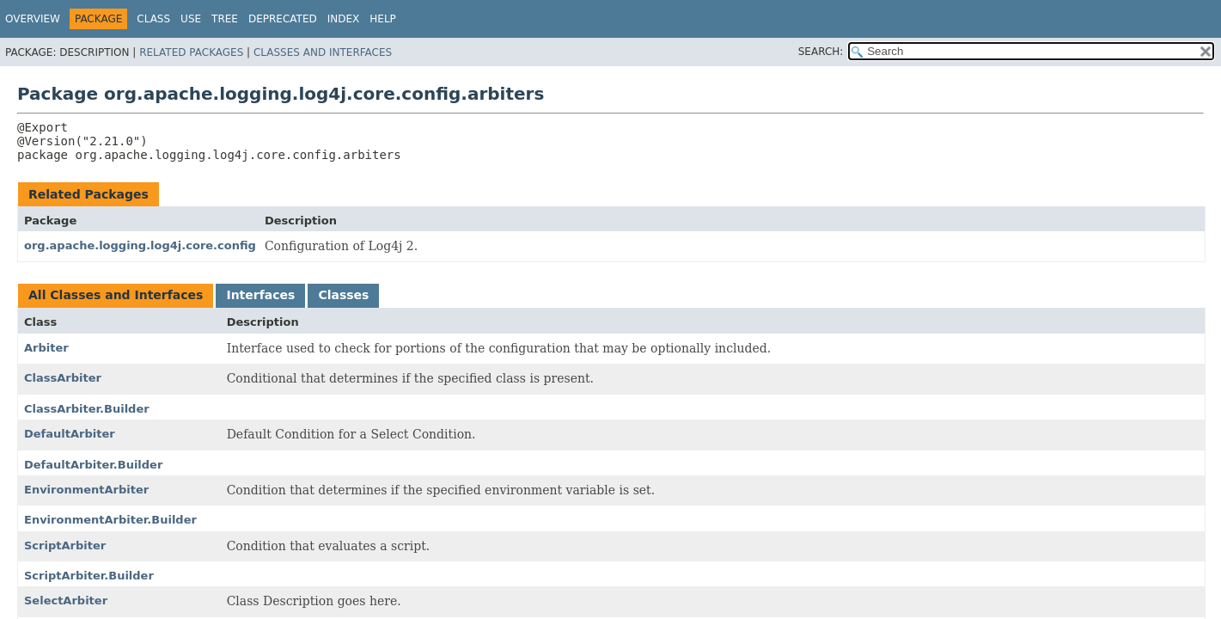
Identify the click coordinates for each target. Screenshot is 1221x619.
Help (382, 19)
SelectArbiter (65, 600)
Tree (224, 19)
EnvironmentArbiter (86, 489)
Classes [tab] (343, 295)
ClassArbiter (62, 377)
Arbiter (46, 347)
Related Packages (191, 52)
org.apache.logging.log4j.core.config (140, 245)
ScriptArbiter (65, 545)
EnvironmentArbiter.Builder (110, 519)
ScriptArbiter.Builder (89, 575)
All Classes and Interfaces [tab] (115, 295)
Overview (32, 19)
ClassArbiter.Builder (87, 408)
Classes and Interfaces (322, 52)
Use (190, 19)
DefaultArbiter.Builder (93, 464)
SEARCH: (821, 52)
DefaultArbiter (69, 433)
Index (343, 19)
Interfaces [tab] (260, 295)
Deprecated (282, 19)
